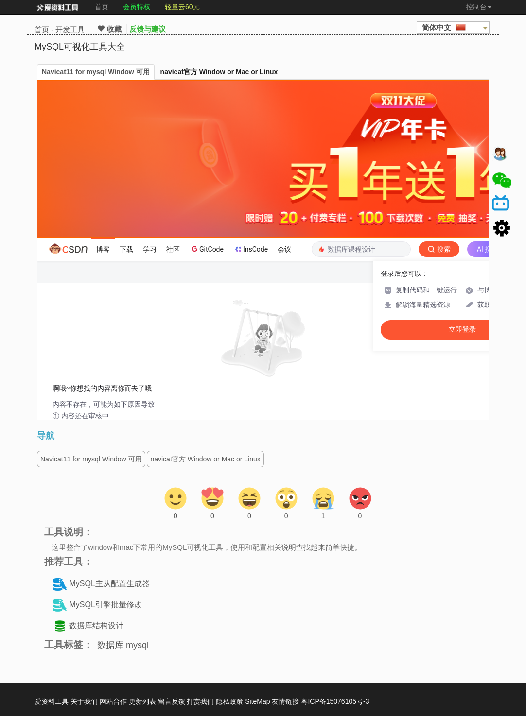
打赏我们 (200, 701)
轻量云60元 (182, 7)
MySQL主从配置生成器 (109, 584)
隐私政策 (229, 701)
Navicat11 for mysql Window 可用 (96, 72)
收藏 (109, 29)
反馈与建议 (147, 29)
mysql (137, 645)
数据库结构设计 (96, 626)
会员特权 (136, 7)
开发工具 (70, 29)
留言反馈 (171, 701)
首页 (101, 7)
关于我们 (84, 701)
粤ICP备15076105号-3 (335, 701)
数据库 (110, 645)
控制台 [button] (478, 7)
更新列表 (142, 701)
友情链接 (285, 701)
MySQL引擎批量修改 (105, 605)
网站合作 (113, 701)
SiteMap (257, 701)
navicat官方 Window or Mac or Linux (219, 72)
